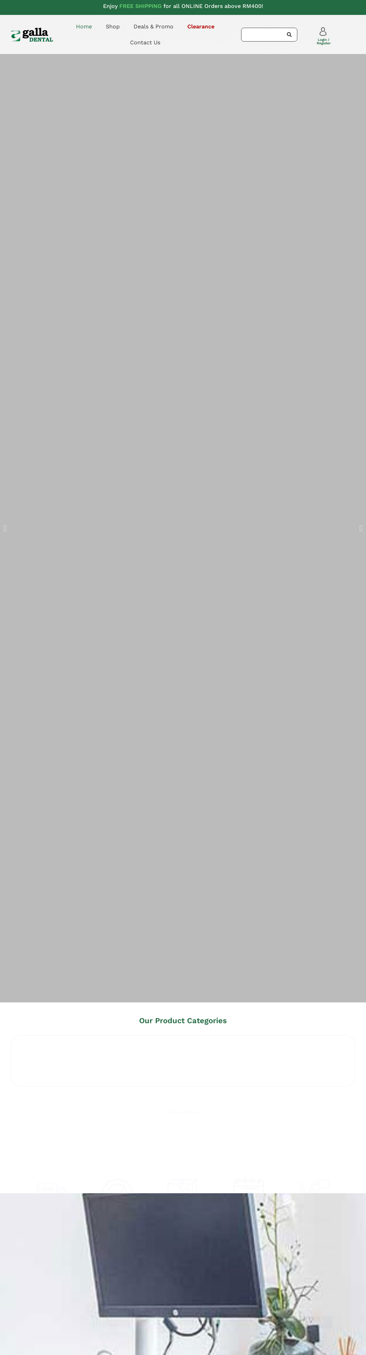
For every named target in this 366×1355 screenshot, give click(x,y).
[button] (5, 528)
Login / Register (324, 41)
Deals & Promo (153, 26)
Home (84, 26)
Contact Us (145, 42)
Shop (113, 26)
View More (183, 1110)
